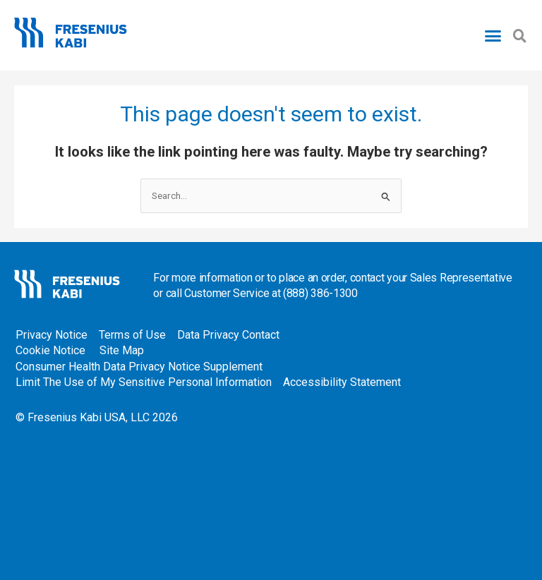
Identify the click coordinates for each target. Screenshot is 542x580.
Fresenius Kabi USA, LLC (89, 417)
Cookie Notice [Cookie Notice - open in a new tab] (50, 350)
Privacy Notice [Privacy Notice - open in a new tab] (52, 335)
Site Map (122, 350)
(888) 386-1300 (320, 293)
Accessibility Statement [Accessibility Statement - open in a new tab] (342, 382)
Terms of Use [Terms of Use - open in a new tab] (132, 335)
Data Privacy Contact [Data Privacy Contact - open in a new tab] (231, 335)
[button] (493, 35)
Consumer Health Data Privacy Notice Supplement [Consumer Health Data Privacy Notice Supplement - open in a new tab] (139, 366)
